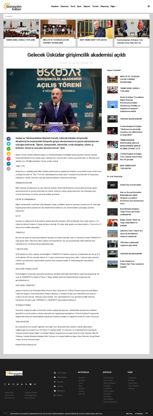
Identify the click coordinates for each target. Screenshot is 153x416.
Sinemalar (107, 394)
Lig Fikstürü (107, 388)
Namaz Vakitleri (109, 383)
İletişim (58, 395)
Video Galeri (60, 377)
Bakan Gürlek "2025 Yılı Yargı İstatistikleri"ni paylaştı (130, 223)
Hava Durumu (108, 378)
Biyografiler (132, 383)
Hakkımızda (9, 393)
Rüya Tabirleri (133, 386)
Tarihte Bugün (108, 391)
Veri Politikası (10, 398)
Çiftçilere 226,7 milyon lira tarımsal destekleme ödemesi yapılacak (131, 234)
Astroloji (131, 388)
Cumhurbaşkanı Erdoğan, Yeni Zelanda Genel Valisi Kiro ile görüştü (131, 157)
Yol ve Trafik (108, 380)
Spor (79, 6)
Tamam (139, 414)
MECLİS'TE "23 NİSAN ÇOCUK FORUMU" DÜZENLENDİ (129, 79)
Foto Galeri (60, 373)
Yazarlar (59, 382)
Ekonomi (65, 6)
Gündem (55, 6)
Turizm (95, 6)
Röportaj (104, 6)
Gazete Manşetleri (110, 402)
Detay (129, 414)
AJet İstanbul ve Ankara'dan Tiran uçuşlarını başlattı (132, 264)
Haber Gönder (30, 398)
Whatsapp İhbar (31, 395)
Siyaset (86, 6)
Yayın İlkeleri (9, 395)
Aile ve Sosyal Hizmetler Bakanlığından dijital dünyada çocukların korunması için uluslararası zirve (132, 198)
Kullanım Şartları (31, 393)
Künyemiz (59, 391)
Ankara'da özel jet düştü (130, 185)
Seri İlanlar (107, 396)
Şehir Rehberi (108, 399)
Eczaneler (107, 386)
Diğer (113, 6)
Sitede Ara (132, 378)
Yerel (72, 6)
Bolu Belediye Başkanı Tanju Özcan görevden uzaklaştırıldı (130, 212)
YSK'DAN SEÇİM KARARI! (131, 119)
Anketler (131, 380)
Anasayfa (8, 16)
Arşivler (58, 386)
